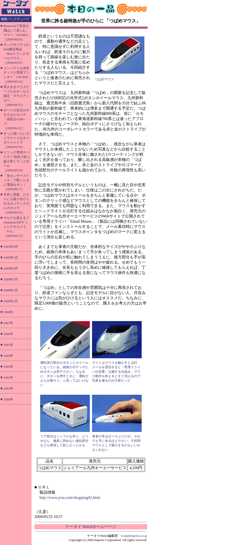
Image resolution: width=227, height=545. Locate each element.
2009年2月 (10, 290)
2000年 (8, 399)
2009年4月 (10, 268)
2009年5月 (10, 257)
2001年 (8, 388)
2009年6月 (10, 246)
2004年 (8, 356)
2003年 (8, 366)
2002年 (8, 377)
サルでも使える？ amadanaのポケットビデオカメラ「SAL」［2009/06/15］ (16, 227)
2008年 (8, 312)
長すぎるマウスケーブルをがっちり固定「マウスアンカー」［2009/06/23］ (16, 96)
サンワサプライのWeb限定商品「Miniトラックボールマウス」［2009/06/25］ (16, 53)
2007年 (8, 323)
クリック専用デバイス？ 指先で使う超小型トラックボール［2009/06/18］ (16, 161)
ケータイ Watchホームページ (90, 526)
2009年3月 (10, 279)
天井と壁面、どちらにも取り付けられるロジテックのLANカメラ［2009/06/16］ (16, 203)
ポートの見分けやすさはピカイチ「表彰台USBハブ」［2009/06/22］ (16, 119)
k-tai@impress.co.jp (134, 536)
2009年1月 (10, 301)
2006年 (8, 334)
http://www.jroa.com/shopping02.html (69, 497)
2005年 (8, 345)
